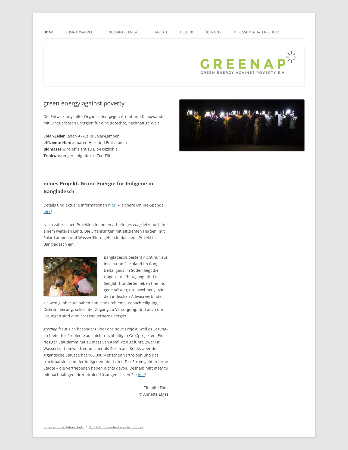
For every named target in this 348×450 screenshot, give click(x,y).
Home (49, 32)
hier (112, 205)
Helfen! (186, 32)
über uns (213, 32)
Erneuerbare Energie (123, 32)
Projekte (160, 32)
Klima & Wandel (79, 32)
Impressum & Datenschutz (256, 32)
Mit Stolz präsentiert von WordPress (116, 427)
